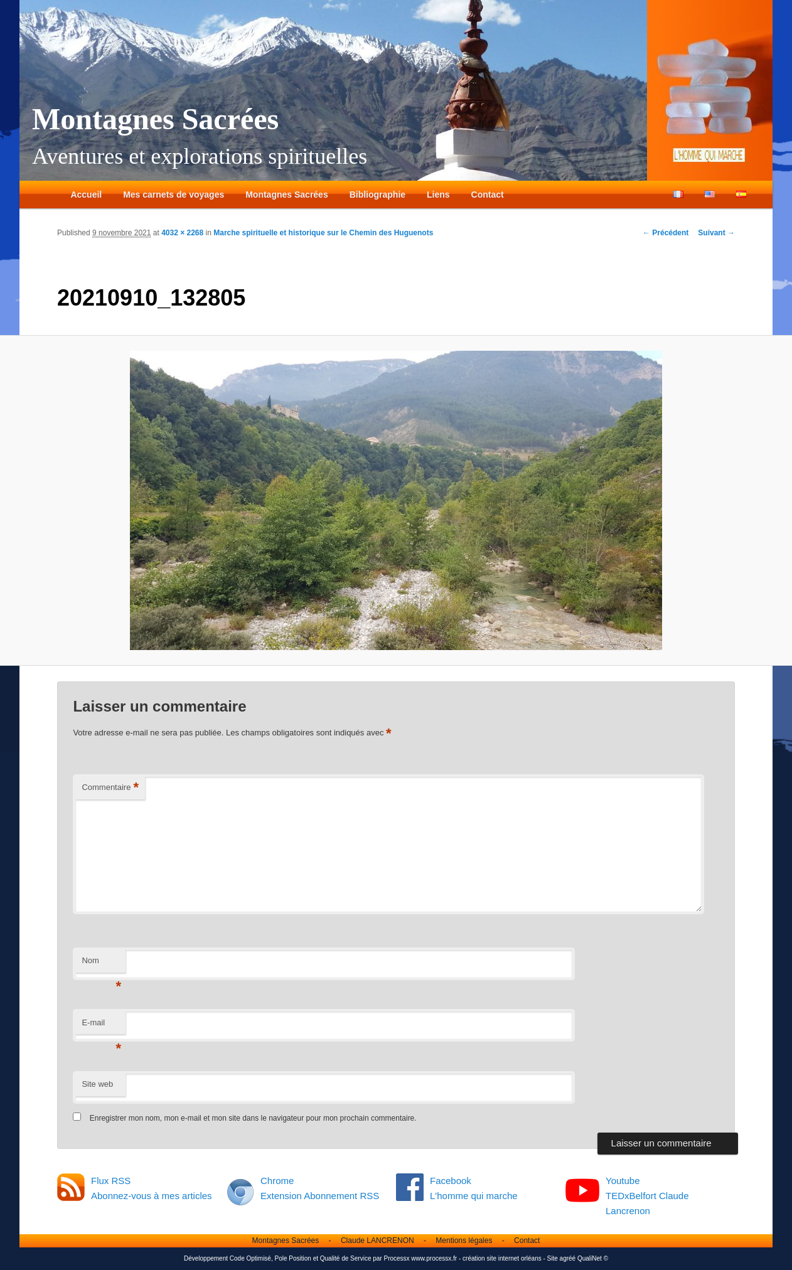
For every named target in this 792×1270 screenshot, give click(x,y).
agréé (568, 1258)
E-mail (101, 1026)
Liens (438, 194)
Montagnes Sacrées (155, 119)
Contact (487, 194)
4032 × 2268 (182, 232)
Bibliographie (377, 194)
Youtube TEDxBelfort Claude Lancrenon (647, 1196)
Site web (97, 1084)
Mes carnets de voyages (173, 194)
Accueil (86, 194)
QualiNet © (592, 1258)
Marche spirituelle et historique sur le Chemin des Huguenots (323, 232)
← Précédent (665, 232)
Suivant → (716, 232)
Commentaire (110, 788)
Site (552, 1258)
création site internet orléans (502, 1258)
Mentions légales (464, 1240)
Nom (101, 964)
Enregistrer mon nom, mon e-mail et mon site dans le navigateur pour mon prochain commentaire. (253, 1118)
